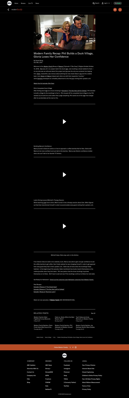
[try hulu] (118, 3)
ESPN (47, 376)
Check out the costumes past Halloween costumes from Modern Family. (72, 279)
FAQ (28, 379)
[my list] (115, 10)
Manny (49, 76)
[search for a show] (96, 3)
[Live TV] (30, 3)
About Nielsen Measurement (91, 382)
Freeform (48, 379)
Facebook (67, 365)
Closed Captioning (87, 372)
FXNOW (47, 382)
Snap (65, 376)
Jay (81, 74)
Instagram (67, 369)
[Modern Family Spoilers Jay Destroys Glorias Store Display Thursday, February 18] (85, 327)
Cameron (40, 78)
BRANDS (48, 361)
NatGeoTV (48, 389)
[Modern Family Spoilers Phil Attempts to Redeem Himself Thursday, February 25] (64, 327)
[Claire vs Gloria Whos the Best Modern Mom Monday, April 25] (64, 319)
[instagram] (75, 347)
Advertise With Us (33, 369)
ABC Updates (31, 365)
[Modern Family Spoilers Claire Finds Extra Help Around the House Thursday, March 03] (43, 327)
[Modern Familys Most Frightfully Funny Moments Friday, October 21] (43, 319)
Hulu (46, 386)
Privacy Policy (86, 389)
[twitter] (70, 347)
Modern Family (54, 300)
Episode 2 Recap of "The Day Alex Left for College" (49, 289)
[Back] (8, 10)
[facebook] (73, 347)
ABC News (48, 365)
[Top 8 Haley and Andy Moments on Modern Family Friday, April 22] (85, 319)
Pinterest (67, 372)
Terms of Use (86, 386)
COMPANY (31, 361)
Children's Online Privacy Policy (92, 376)
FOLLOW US (68, 361)
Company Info (31, 376)
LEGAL (84, 361)
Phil (41, 69)
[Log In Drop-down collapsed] (105, 3)
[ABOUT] (120, 10)
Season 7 (61, 66)
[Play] (64, 121)
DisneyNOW (49, 372)
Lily (67, 71)
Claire (38, 74)
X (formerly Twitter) (70, 382)
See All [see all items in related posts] (93, 313)
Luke (44, 202)
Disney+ (48, 369)
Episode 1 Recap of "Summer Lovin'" (45, 292)
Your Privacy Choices (88, 365)
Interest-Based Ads (88, 369)
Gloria (42, 76)
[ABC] (9, 3)
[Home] (16, 3)
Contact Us (30, 372)
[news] (37, 3)
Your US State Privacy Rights (91, 379)
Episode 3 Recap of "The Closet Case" (45, 287)
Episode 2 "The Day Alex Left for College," (74, 91)
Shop (28, 382)
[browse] (23, 3)
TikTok (66, 379)
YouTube (66, 386)
